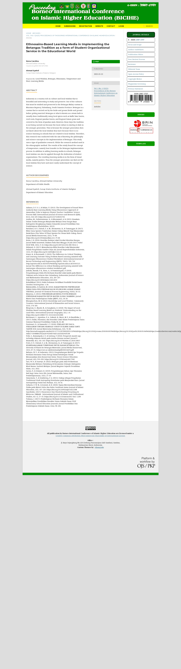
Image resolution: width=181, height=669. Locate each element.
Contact (111, 26)
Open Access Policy (136, 74)
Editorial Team (134, 69)
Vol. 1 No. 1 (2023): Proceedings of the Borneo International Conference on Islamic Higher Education (70, 35)
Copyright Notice (135, 79)
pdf (97, 62)
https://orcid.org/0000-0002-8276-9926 (37, 66)
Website (99, 26)
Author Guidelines (136, 49)
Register (143, 4)
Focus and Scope (135, 45)
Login (121, 26)
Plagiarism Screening (137, 84)
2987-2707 (140, 40)
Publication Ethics (135, 54)
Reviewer (132, 64)
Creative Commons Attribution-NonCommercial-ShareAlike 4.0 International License (90, 436)
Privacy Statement (135, 89)
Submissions (70, 26)
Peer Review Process (136, 59)
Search (149, 26)
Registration (85, 26)
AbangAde (99, 447)
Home (58, 26)
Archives (36, 33)
